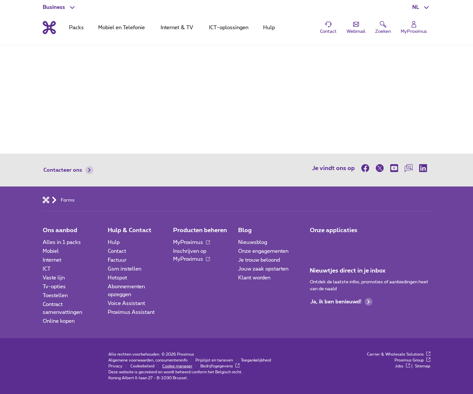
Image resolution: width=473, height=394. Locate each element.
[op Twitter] (379, 168)
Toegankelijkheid (256, 360)
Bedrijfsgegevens (219, 366)
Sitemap (422, 366)
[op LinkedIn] (423, 168)
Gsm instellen (124, 269)
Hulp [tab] (269, 27)
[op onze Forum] (408, 168)
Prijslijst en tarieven (214, 360)
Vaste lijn (54, 277)
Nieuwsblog (252, 242)
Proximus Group (412, 360)
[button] (421, 7)
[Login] (413, 27)
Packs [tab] (76, 27)
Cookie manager (177, 366)
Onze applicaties (333, 230)
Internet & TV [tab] (177, 27)
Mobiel (51, 251)
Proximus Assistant (131, 312)
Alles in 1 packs (62, 242)
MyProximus (191, 242)
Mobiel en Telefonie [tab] (121, 27)
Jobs (402, 366)
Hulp (114, 242)
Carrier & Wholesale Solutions (398, 354)
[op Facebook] (366, 168)
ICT (47, 269)
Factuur (117, 260)
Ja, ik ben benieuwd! (341, 302)
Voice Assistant (126, 303)
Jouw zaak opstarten (263, 269)
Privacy (115, 366)
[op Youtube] (394, 168)
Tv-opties (54, 286)
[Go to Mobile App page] (334, 244)
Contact (117, 251)
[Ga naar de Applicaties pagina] (316, 244)
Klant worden (254, 277)
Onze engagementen (263, 251)
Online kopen (59, 321)
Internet (52, 260)
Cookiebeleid (142, 366)
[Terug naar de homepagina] (49, 27)
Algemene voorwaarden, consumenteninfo (148, 360)
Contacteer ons (68, 170)
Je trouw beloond (259, 260)
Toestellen (55, 295)
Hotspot (117, 277)
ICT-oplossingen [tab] (228, 27)
